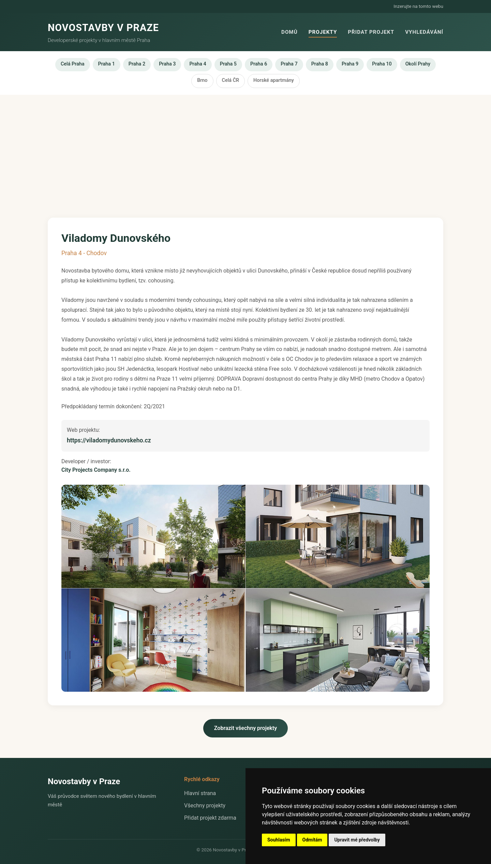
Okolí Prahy (417, 64)
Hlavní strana (200, 793)
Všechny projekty (204, 805)
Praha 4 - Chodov (84, 253)
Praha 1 (106, 64)
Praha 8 (319, 64)
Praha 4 (197, 64)
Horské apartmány (273, 80)
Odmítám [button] (312, 840)
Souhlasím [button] (278, 840)
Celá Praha (73, 64)
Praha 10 (381, 64)
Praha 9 (350, 64)
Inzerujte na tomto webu (418, 6)
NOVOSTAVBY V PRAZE (103, 27)
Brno (202, 80)
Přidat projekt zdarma (210, 818)
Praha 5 (228, 64)
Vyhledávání (424, 32)
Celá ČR (230, 80)
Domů (289, 32)
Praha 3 (167, 64)
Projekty (323, 32)
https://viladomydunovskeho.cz (109, 440)
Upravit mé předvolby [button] (357, 840)
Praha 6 (258, 64)
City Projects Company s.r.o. (96, 470)
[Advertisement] (245, 149)
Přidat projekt (371, 32)
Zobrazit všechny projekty (245, 728)
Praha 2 (137, 64)
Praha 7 (289, 64)
